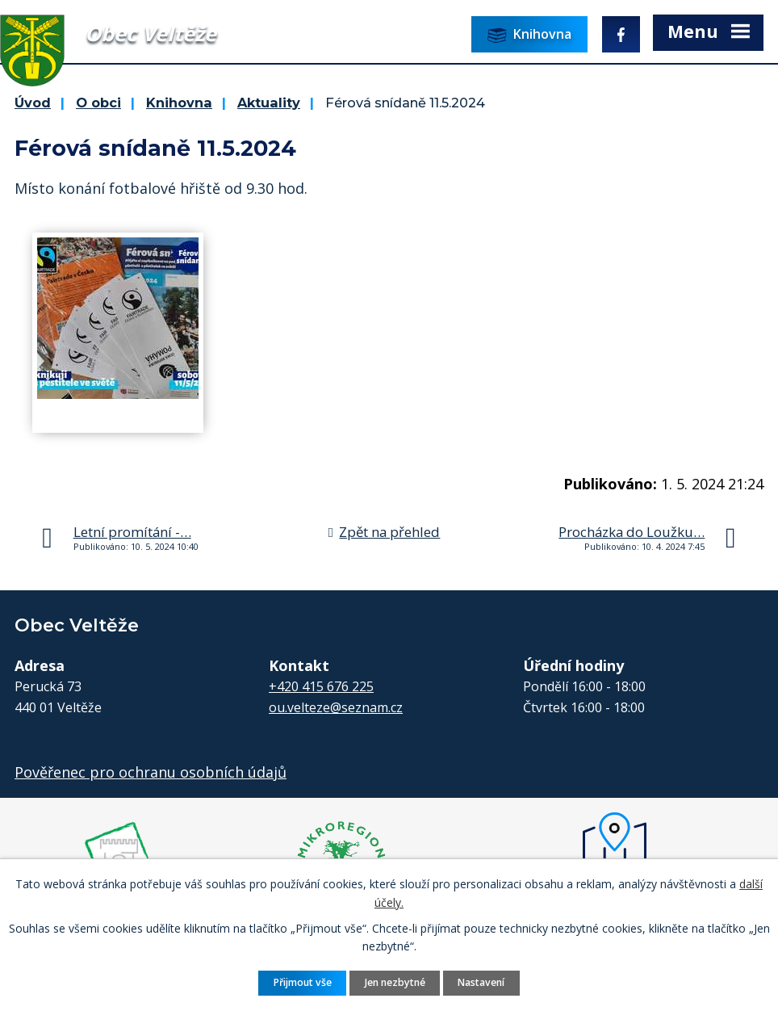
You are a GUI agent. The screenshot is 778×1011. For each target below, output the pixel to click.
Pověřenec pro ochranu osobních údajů (151, 772)
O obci (98, 102)
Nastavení (481, 982)
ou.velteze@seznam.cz (336, 707)
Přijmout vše (303, 982)
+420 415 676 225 (321, 686)
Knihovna (179, 102)
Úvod (33, 102)
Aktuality (268, 102)
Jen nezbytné (395, 982)
